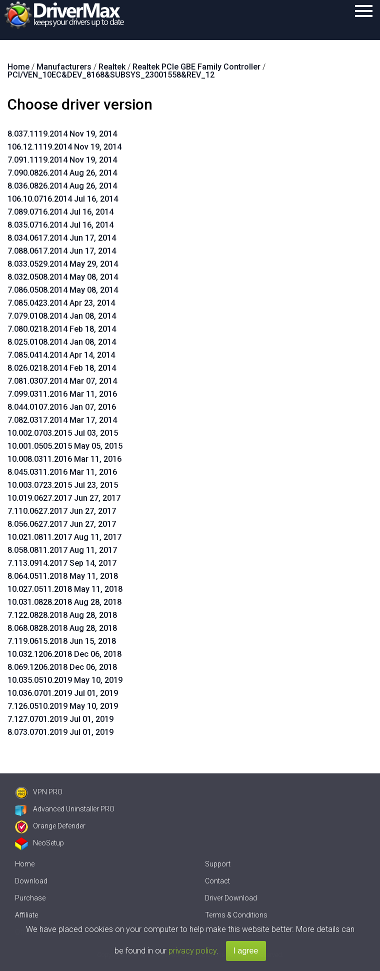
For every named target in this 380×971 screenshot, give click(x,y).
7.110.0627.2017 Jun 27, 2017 (62, 511)
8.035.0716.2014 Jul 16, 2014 (61, 225)
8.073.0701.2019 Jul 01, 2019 (61, 732)
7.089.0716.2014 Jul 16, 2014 (61, 212)
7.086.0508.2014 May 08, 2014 (63, 290)
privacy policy (192, 950)
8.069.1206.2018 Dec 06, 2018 (62, 667)
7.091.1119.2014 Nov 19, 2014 (62, 160)
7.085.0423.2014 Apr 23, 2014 (61, 303)
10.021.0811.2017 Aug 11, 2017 (65, 537)
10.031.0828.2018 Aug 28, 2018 (65, 602)
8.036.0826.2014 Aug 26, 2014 (62, 186)
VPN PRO (38, 791)
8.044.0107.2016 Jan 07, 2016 (62, 407)
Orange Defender (50, 825)
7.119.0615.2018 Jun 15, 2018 (62, 641)
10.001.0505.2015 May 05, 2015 (65, 446)
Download (31, 880)
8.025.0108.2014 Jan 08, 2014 (62, 342)
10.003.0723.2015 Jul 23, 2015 (63, 485)
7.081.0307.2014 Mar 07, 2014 (62, 381)
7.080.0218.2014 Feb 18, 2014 (62, 329)
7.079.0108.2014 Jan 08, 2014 (62, 316)
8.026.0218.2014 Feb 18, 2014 (62, 368)
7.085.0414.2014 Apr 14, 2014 (61, 355)
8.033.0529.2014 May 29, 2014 (63, 264)
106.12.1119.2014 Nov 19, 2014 (65, 147)
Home (24, 863)
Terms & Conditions (236, 914)
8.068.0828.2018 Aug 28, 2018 (62, 628)
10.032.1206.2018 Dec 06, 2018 (65, 654)
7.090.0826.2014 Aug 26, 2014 (62, 173)
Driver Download (231, 897)
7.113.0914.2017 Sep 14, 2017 (62, 563)
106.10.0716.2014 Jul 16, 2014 (63, 199)
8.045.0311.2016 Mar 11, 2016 (62, 472)
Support (217, 863)
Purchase (30, 897)
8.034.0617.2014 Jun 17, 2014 (62, 238)
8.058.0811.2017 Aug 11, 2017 (62, 550)
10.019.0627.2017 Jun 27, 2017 (64, 498)
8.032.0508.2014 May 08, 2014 (63, 277)
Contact (217, 880)
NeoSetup (39, 842)
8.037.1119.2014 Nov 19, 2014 (62, 134)
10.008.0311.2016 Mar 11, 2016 (65, 459)
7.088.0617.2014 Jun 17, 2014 (62, 251)
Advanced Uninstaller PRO (64, 808)
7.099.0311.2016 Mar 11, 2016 (62, 394)
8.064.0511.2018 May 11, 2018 (63, 576)
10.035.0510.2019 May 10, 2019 (65, 680)
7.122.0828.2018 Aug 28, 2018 (62, 615)
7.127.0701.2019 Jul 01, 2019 (61, 719)
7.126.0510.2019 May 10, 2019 (63, 706)
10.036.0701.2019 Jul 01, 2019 (63, 693)
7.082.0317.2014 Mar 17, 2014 (62, 420)
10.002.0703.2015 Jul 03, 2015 (63, 433)
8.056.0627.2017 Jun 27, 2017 (62, 524)
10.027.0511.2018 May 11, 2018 (65, 589)
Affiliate (26, 914)
